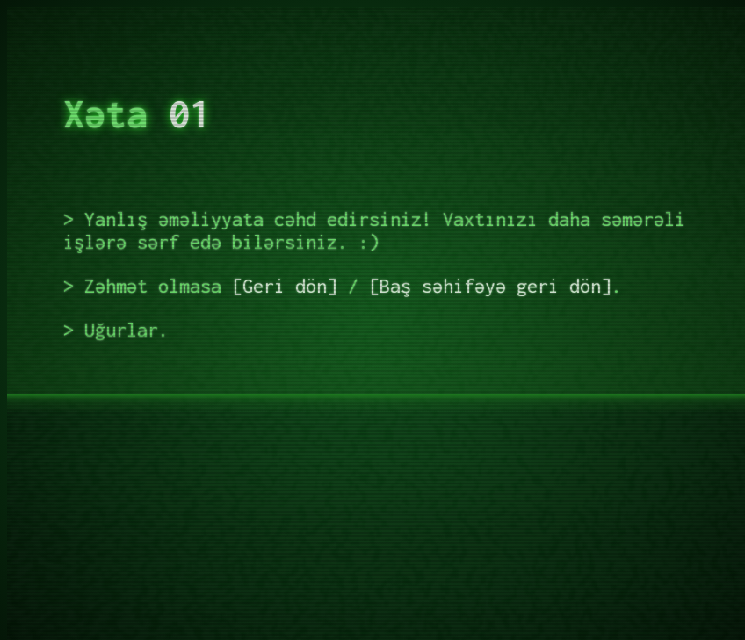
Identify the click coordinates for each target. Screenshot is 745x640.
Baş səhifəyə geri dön (490, 285)
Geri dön (284, 285)
